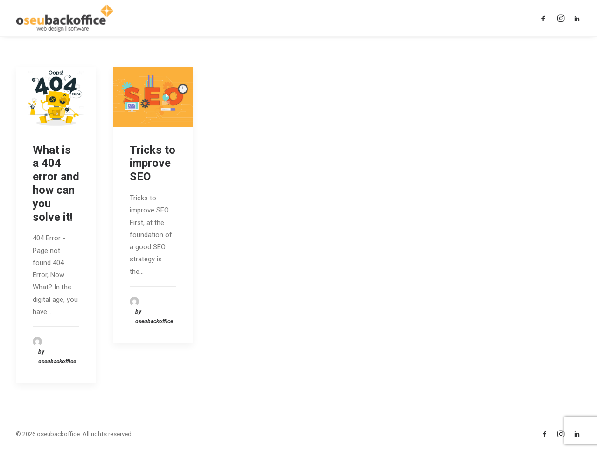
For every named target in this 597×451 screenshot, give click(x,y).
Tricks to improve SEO (152, 164)
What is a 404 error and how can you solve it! (56, 184)
